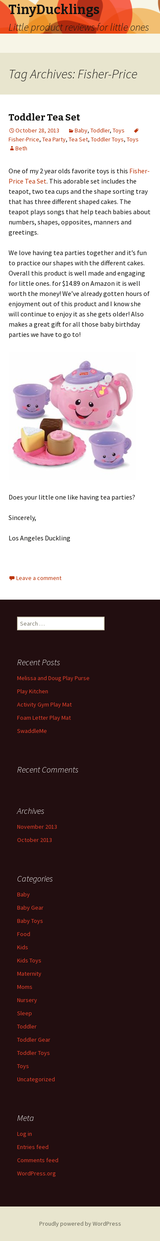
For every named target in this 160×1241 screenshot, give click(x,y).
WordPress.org (36, 1173)
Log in (24, 1134)
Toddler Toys (107, 139)
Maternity (29, 973)
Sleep (24, 1013)
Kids (22, 947)
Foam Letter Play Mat (44, 717)
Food (23, 934)
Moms (24, 987)
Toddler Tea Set (44, 117)
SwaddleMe (32, 731)
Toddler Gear (33, 1039)
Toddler (100, 130)
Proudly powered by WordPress (80, 1223)
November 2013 (37, 826)
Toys (119, 130)
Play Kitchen (32, 691)
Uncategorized (36, 1079)
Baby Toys (30, 921)
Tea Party (54, 139)
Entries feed (33, 1147)
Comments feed (37, 1160)
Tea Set (78, 139)
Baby (81, 130)
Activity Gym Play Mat (44, 704)
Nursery (27, 1000)
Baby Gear (30, 907)
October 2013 (34, 840)
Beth (21, 148)
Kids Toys (29, 960)
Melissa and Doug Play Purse (53, 678)
